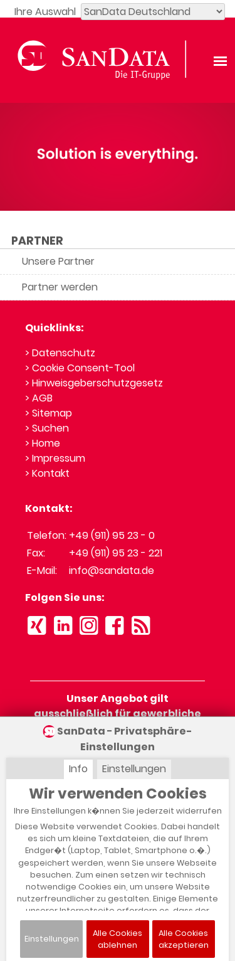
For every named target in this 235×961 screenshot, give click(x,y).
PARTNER (37, 240)
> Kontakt (47, 473)
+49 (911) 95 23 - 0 (112, 535)
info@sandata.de (111, 570)
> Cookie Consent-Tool (80, 368)
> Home (42, 443)
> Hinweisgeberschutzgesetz (94, 383)
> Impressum (55, 458)
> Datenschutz (60, 353)
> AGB (39, 398)
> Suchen (47, 428)
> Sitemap (48, 413)
